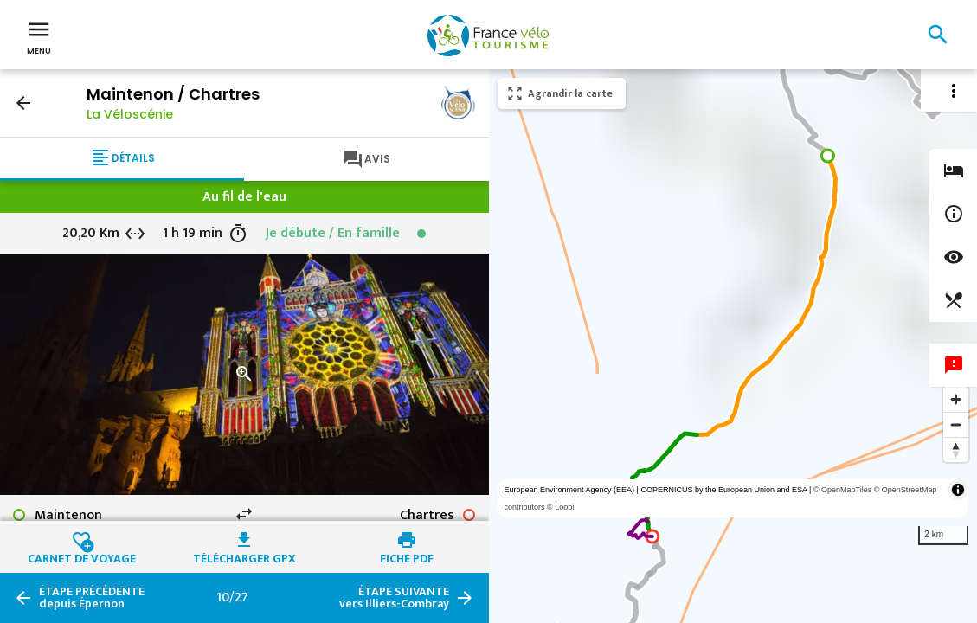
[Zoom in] (955, 399)
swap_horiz (244, 514)
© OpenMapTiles (842, 489)
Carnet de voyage (82, 556)
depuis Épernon (92, 598)
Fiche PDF (407, 556)
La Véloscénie (130, 114)
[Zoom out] (955, 424)
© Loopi (560, 507)
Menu (39, 36)
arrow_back (23, 103)
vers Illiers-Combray (394, 598)
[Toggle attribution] (958, 489)
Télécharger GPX (244, 556)
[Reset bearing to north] (955, 449)
